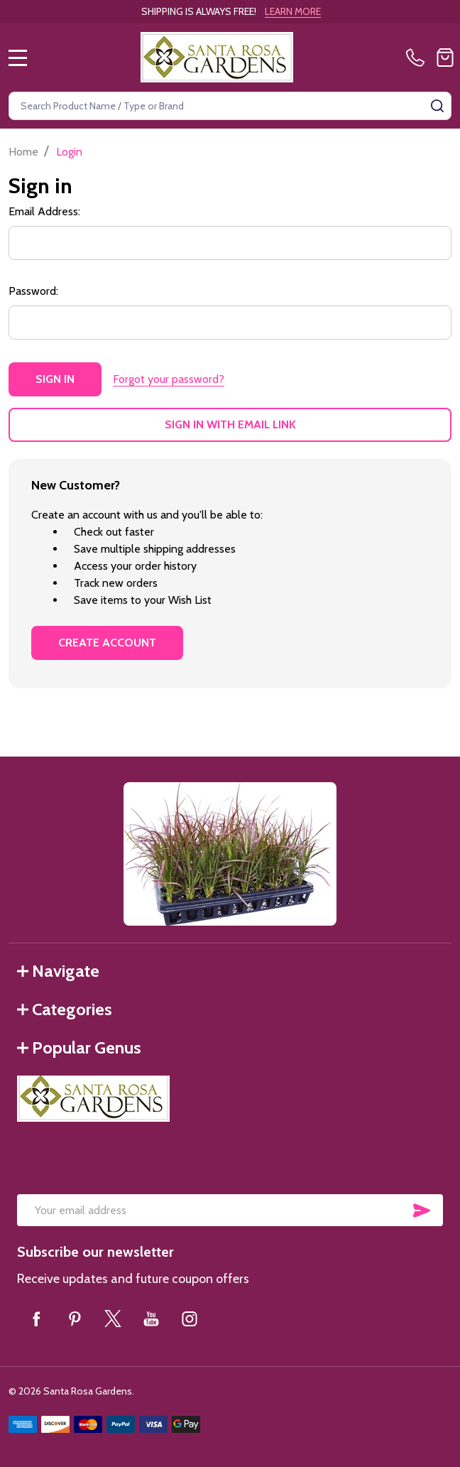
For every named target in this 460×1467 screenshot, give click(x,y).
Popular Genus (79, 1047)
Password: (33, 291)
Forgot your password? (168, 379)
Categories (64, 1009)
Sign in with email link (230, 424)
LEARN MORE (293, 11)
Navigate (58, 970)
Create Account (107, 642)
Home (23, 151)
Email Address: (44, 211)
